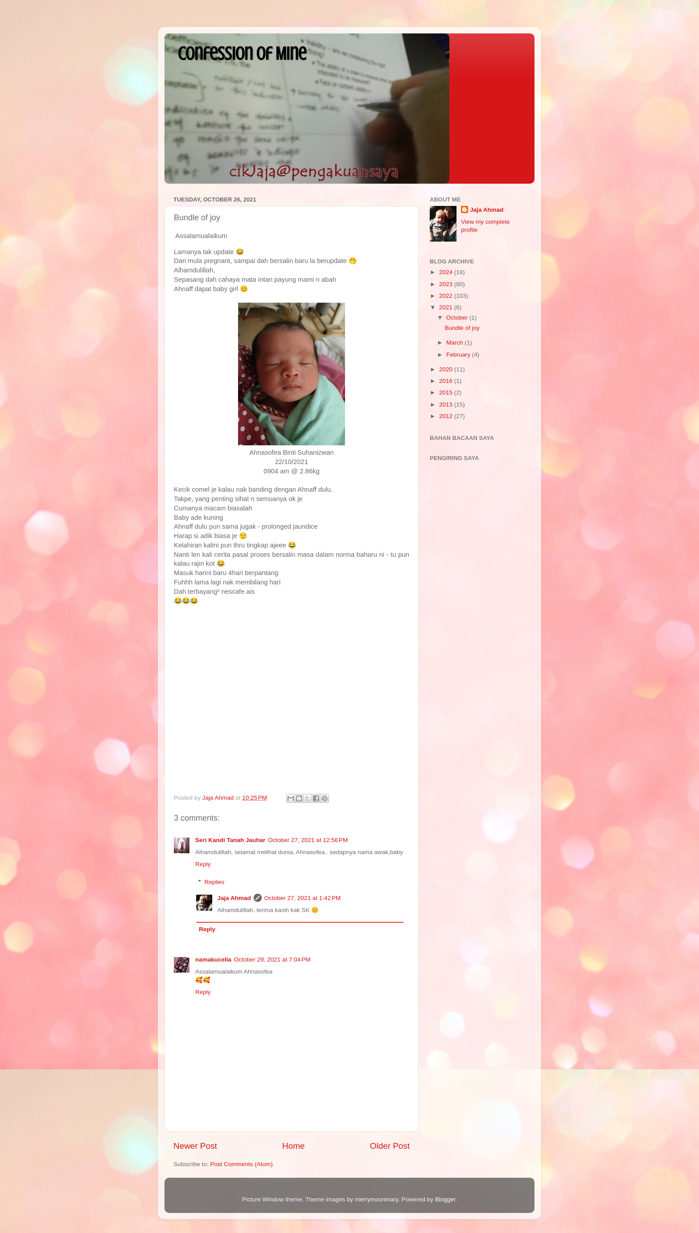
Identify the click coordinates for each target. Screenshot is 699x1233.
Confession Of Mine (242, 53)
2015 (446, 392)
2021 (446, 307)
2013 (446, 404)
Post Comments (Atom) (241, 1164)
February (459, 354)
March (455, 342)
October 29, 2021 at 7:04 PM (272, 959)
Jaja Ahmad (234, 898)
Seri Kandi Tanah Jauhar (230, 840)
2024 (446, 272)
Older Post (390, 1146)
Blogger (445, 1199)
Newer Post (195, 1146)
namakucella (213, 959)
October (457, 317)
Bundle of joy (462, 328)
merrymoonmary (376, 1199)
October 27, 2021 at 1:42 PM (302, 898)
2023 (446, 284)
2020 (446, 369)
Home (293, 1146)
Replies (215, 882)
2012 (446, 416)
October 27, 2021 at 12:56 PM (308, 840)
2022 (446, 295)
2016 (446, 381)
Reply (203, 864)
